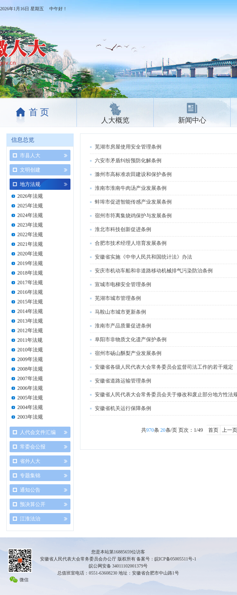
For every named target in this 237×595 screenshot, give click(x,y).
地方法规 (30, 184)
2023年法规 (30, 225)
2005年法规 (30, 397)
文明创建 (30, 170)
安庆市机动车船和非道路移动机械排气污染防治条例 (154, 270)
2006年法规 (30, 388)
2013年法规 (30, 321)
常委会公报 (32, 446)
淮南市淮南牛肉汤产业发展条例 (131, 188)
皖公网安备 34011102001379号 (118, 566)
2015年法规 (30, 301)
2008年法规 (30, 369)
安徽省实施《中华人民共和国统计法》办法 (143, 257)
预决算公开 (32, 504)
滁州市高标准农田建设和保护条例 (133, 174)
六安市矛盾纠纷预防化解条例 (128, 160)
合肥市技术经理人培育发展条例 (131, 243)
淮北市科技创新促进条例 (123, 229)
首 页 (39, 112)
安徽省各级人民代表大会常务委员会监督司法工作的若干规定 (164, 367)
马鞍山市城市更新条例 (120, 312)
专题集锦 (30, 475)
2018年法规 (30, 273)
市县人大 (30, 155)
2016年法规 (30, 292)
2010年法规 (30, 349)
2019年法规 (30, 263)
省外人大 (30, 461)
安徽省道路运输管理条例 (123, 380)
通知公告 (30, 490)
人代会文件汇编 (38, 432)
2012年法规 (30, 330)
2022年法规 (30, 234)
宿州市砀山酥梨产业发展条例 (128, 353)
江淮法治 (30, 518)
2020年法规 (30, 253)
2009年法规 (30, 359)
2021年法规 (30, 244)
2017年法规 (30, 282)
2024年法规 (30, 215)
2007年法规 (30, 378)
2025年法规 (30, 205)
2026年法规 (30, 196)
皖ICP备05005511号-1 (175, 559)
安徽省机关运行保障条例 (123, 408)
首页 (213, 430)
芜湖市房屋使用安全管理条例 (128, 146)
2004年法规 (30, 407)
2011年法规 (30, 340)
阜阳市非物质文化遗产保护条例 (131, 339)
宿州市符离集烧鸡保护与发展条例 (133, 215)
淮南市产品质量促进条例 (123, 325)
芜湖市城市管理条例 (118, 298)
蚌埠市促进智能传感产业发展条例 (133, 202)
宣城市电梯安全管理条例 (123, 284)
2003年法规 (30, 417)
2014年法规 (30, 311)
